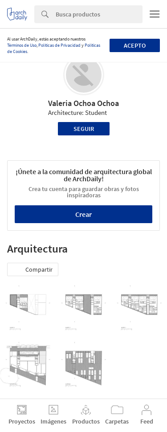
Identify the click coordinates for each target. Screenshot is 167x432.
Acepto (135, 45)
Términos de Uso (22, 45)
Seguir (83, 129)
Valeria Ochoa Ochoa (83, 103)
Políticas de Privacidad (59, 45)
